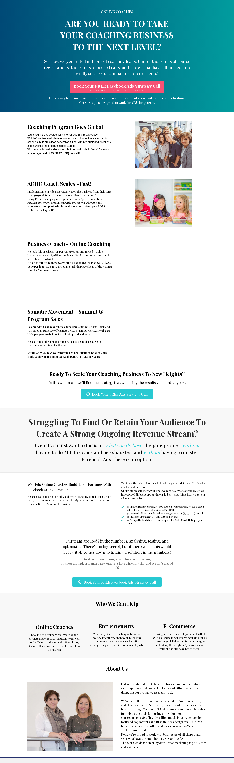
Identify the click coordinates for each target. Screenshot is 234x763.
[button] (117, 87)
